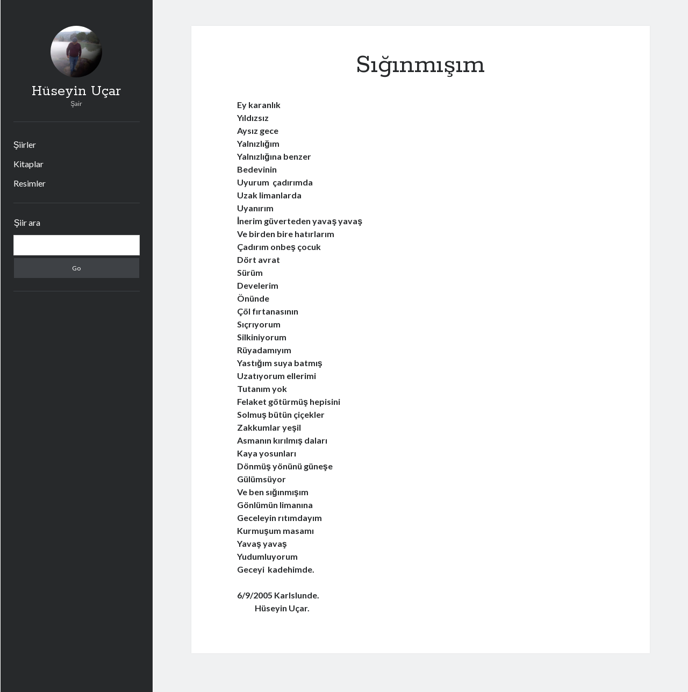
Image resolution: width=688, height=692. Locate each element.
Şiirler (25, 144)
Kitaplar (28, 164)
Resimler (29, 183)
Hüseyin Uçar (76, 91)
